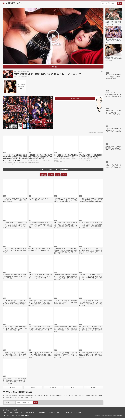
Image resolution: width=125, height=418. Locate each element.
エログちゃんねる (41, 412)
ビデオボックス (81, 412)
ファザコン (41, 160)
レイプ (21, 77)
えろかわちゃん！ (19, 412)
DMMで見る (75, 98)
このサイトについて (10, 415)
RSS (28, 415)
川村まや (96, 158)
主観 (85, 158)
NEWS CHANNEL (30, 412)
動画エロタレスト (8, 412)
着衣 (49, 160)
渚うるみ (91, 158)
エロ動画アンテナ (59, 412)
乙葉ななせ (15, 162)
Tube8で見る (53, 67)
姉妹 (88, 158)
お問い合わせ (21, 415)
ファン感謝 (62, 158)
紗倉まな (68, 158)
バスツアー (56, 158)
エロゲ (28, 77)
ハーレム (5, 162)
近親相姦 (35, 160)
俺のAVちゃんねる (70, 412)
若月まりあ (21, 162)
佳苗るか (16, 77)
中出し (45, 160)
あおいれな (73, 158)
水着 (26, 162)
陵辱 (24, 77)
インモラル (50, 412)
